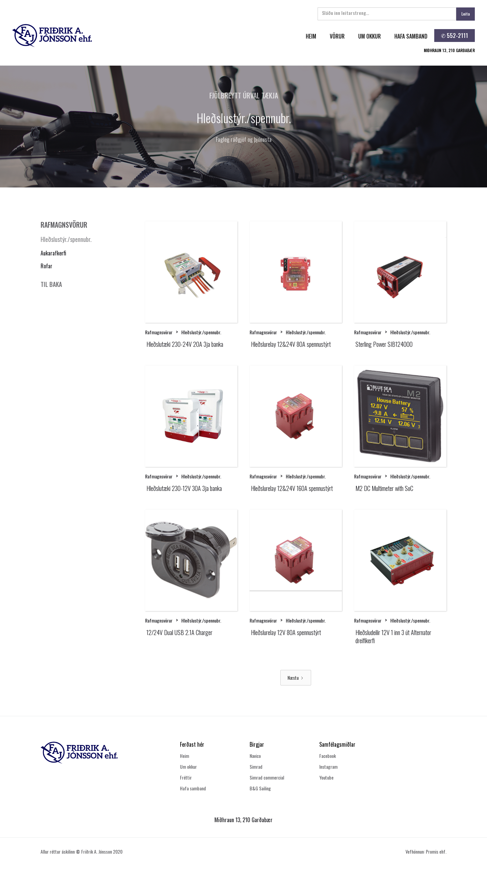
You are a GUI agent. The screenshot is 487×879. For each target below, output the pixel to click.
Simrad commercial (267, 777)
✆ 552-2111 (454, 35)
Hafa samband (193, 788)
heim (311, 36)
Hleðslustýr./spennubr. (66, 239)
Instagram (328, 766)
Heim (184, 755)
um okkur (369, 36)
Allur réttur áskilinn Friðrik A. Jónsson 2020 (81, 851)
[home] (126, 35)
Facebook (327, 755)
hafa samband (410, 36)
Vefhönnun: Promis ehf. (425, 851)
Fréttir (186, 777)
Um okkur (188, 766)
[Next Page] (295, 677)
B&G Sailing (260, 788)
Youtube (326, 777)
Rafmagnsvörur (158, 332)
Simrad (256, 766)
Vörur (337, 36)
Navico (255, 755)
